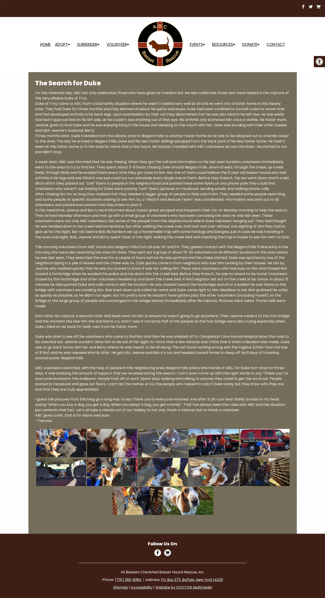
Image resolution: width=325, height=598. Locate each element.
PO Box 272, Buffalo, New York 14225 (192, 579)
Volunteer (116, 44)
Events (196, 44)
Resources (222, 44)
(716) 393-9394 (128, 579)
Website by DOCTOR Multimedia (183, 587)
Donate (249, 44)
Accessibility (142, 587)
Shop (162, 7)
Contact (275, 44)
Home (45, 44)
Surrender (87, 44)
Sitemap (120, 587)
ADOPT (61, 44)
